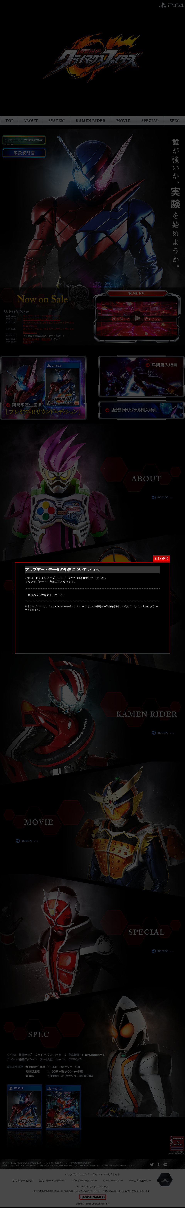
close (160, 515)
